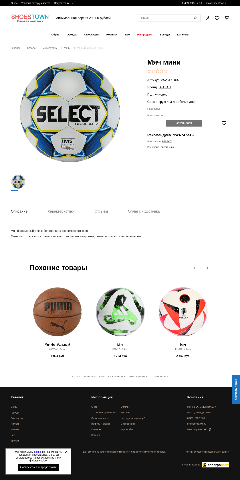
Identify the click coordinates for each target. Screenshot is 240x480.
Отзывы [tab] (101, 211)
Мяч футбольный (57, 344)
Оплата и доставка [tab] (144, 211)
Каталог (32, 48)
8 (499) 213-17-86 (191, 3)
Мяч (120, 344)
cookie (37, 451)
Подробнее (154, 108)
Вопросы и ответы (100, 424)
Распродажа (144, 34)
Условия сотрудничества (35, 3)
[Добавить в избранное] (224, 123)
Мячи (67, 48)
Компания (195, 397)
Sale (127, 34)
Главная (16, 48)
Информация (102, 397)
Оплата (124, 407)
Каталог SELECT (116, 376)
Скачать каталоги (100, 418)
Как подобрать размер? (133, 418)
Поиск (145, 18)
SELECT (165, 87)
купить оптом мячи (163, 147)
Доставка (125, 412)
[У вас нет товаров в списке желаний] (217, 18)
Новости (95, 435)
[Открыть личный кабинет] (207, 18)
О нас (14, 3)
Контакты (96, 429)
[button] (196, 18)
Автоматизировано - (205, 464)
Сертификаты (128, 424)
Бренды (165, 34)
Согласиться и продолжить (38, 467)
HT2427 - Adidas (120, 349)
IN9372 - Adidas (183, 349)
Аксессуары (91, 34)
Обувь (55, 34)
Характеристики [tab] (61, 211)
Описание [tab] (19, 211)
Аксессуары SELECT (139, 376)
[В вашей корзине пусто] (227, 18)
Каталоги (183, 34)
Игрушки (15, 424)
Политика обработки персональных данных (207, 452)
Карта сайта (127, 429)
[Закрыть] (66, 452)
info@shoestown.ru (216, 3)
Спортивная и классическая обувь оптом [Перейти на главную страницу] (30, 18)
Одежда (72, 34)
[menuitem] (55, 34)
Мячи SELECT (161, 376)
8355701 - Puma (57, 349)
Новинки (111, 34)
